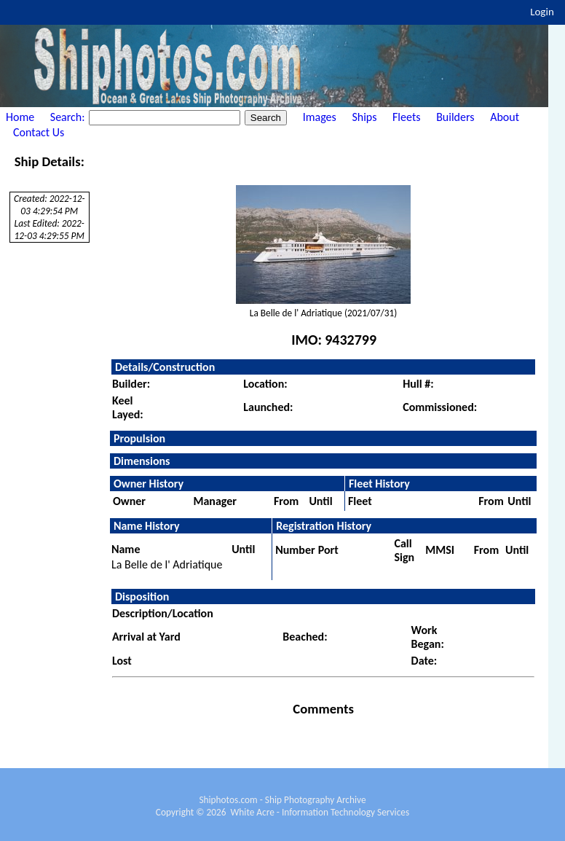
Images (319, 117)
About (504, 117)
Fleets (406, 117)
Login (542, 11)
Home (20, 117)
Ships (364, 117)
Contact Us (38, 132)
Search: (68, 117)
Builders (455, 117)
